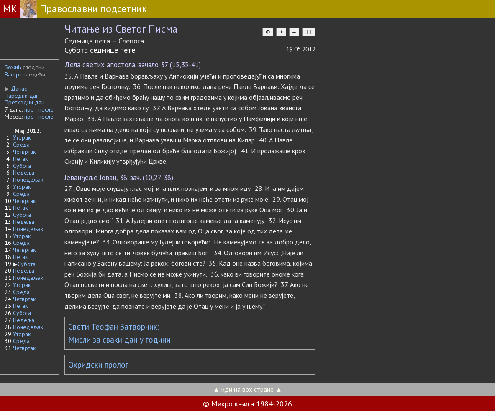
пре (29, 109)
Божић (13, 67)
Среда (21, 144)
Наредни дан (22, 95)
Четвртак (24, 151)
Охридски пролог (98, 365)
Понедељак (28, 179)
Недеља (23, 172)
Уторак (22, 137)
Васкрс (13, 74)
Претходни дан (24, 102)
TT (308, 32)
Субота (22, 166)
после (46, 109)
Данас (16, 88)
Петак (20, 158)
